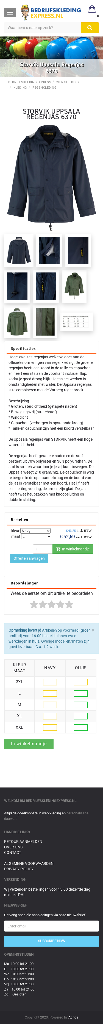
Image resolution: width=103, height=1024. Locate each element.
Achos (73, 1017)
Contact (12, 852)
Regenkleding (44, 87)
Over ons (13, 847)
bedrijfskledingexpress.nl (51, 801)
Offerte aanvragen (29, 558)
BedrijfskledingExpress (29, 82)
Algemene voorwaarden (29, 863)
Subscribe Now (51, 941)
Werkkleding (67, 82)
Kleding (20, 87)
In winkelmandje (73, 549)
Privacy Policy (19, 869)
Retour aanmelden (23, 841)
